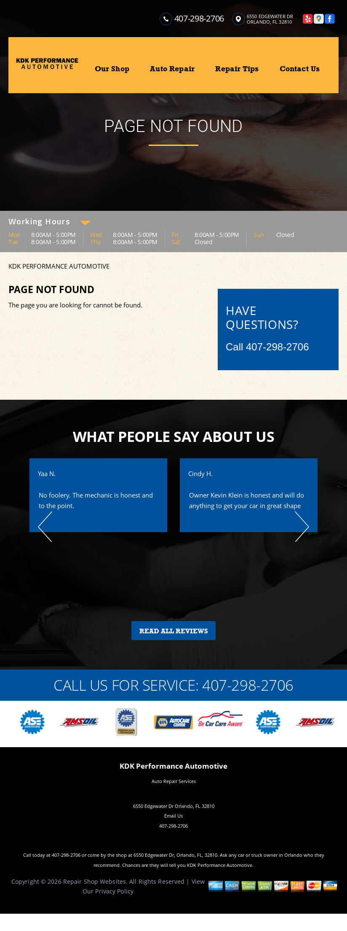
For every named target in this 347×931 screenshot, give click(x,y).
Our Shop (112, 68)
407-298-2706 (199, 18)
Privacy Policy (114, 891)
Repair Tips (237, 68)
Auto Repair (172, 68)
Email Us (173, 816)
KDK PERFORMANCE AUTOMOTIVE (58, 266)
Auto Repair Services (174, 781)
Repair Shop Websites (94, 881)
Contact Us (300, 68)
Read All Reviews (173, 631)
